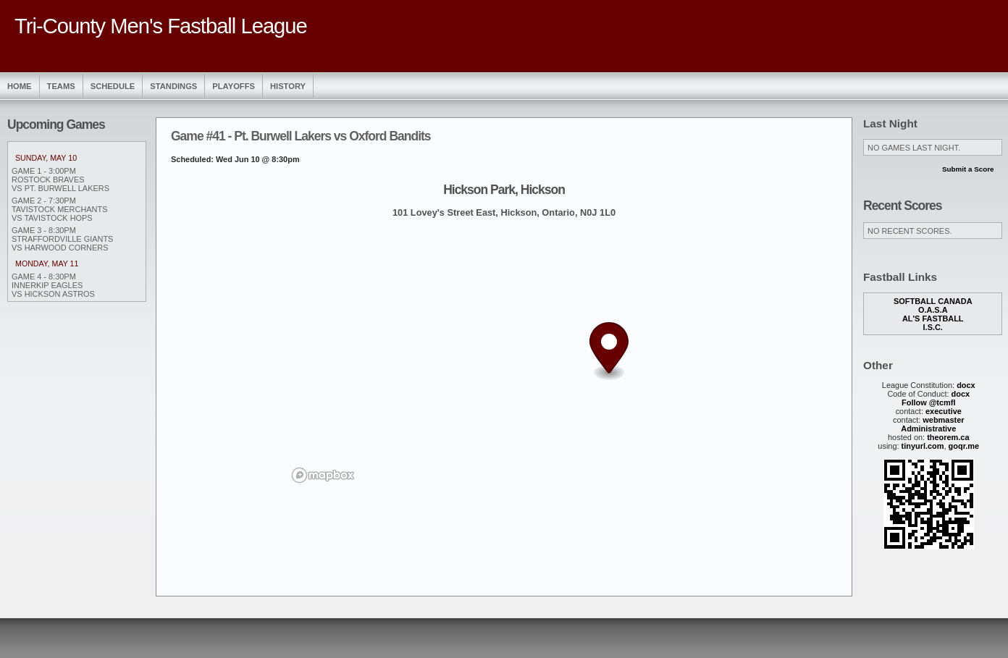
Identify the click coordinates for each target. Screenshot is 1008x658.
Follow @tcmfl (928, 402)
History (288, 86)
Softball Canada (933, 301)
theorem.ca (948, 437)
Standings (173, 86)
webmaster (943, 420)
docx (966, 385)
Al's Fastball (933, 318)
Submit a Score (968, 169)
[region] (504, 357)
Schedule (113, 86)
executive (943, 411)
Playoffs (233, 86)
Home (19, 86)
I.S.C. (933, 327)
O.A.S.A (933, 309)
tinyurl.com (923, 446)
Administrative (928, 428)
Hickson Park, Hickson (504, 189)
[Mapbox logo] (323, 475)
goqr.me (964, 446)
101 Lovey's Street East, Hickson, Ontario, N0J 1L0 (504, 212)
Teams (61, 86)
